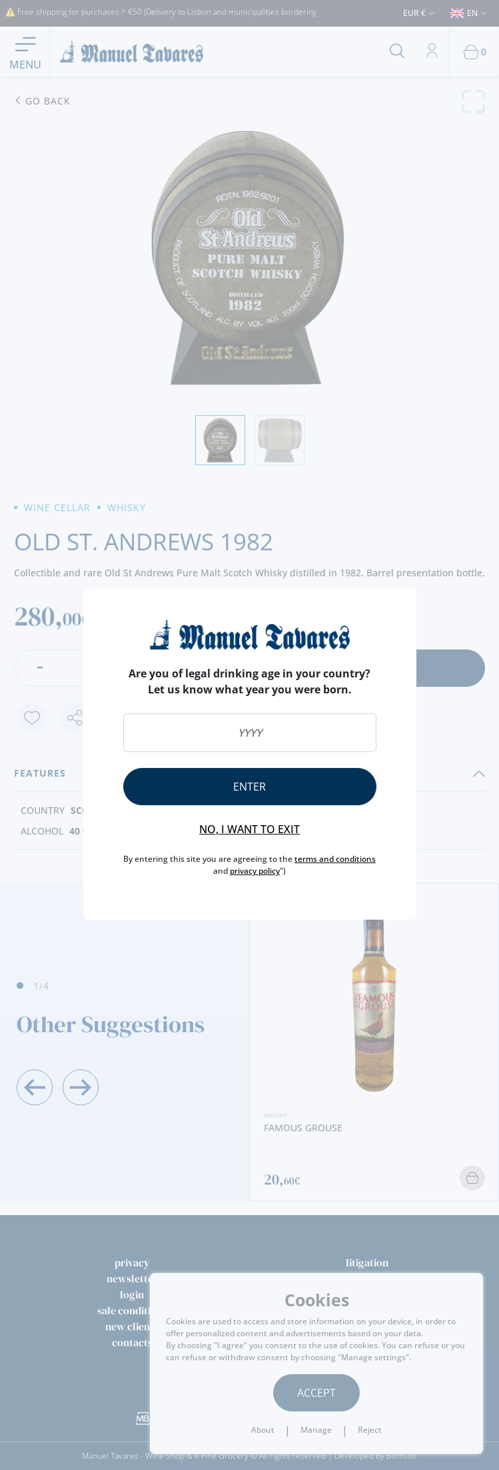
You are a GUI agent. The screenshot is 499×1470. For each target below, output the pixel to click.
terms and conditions (335, 858)
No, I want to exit (249, 829)
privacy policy (255, 870)
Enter (249, 786)
